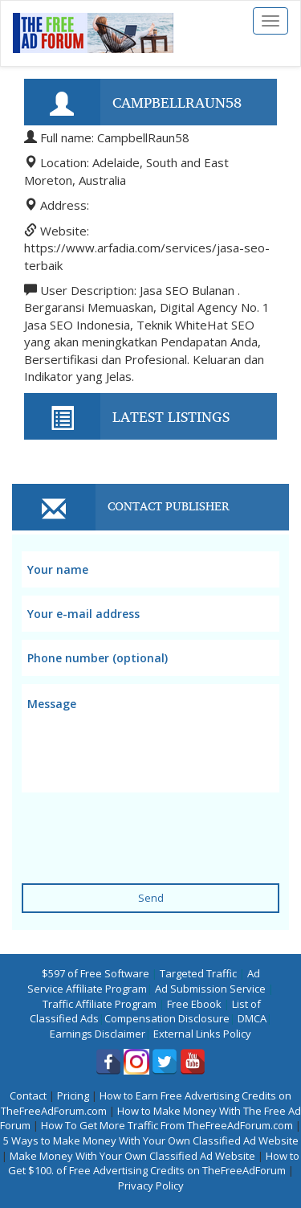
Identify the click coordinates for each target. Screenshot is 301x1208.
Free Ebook (194, 1004)
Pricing (73, 1095)
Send (151, 898)
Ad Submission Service (210, 988)
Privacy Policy (151, 1185)
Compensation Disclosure (167, 1018)
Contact (28, 1095)
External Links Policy (202, 1033)
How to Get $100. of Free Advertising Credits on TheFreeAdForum (154, 1163)
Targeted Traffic (198, 973)
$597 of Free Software (95, 973)
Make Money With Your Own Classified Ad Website (132, 1156)
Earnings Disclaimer (97, 1033)
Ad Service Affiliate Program (143, 981)
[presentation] (144, 827)
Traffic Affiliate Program (100, 1004)
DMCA (252, 1018)
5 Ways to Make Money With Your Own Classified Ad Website (151, 1140)
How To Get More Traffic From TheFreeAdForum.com (167, 1125)
